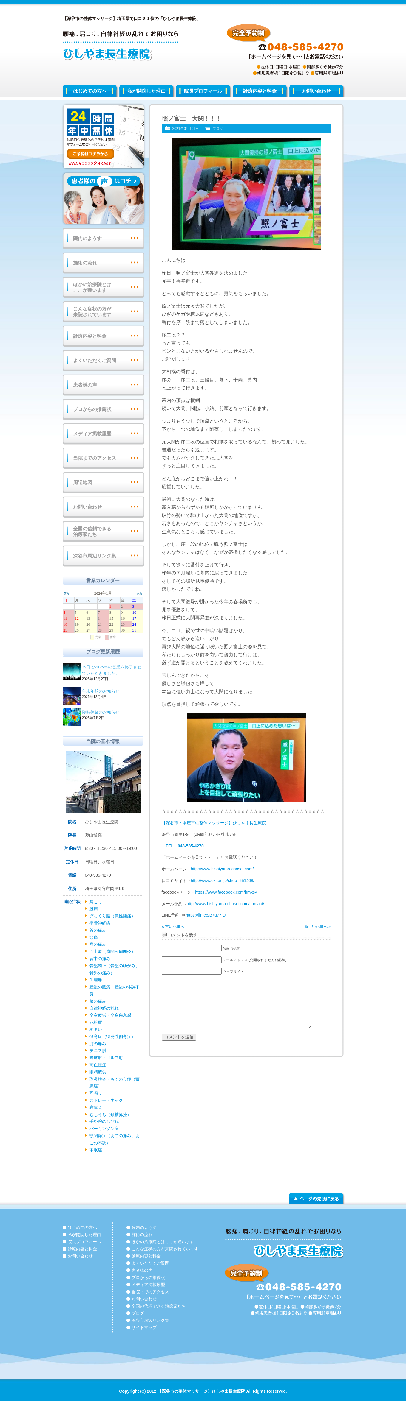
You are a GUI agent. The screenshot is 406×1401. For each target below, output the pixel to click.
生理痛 (95, 979)
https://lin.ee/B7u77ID (206, 915)
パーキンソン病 (104, 1128)
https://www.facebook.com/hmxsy (226, 892)
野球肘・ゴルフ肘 (106, 1057)
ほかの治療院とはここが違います (92, 287)
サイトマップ (144, 1327)
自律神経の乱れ (104, 1008)
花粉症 (95, 1022)
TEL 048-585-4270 (185, 846)
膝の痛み (97, 1001)
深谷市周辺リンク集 (94, 555)
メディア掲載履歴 (92, 433)
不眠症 (95, 1150)
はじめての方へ (89, 90)
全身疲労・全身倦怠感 (110, 1015)
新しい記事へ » (317, 926)
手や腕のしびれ (104, 1121)
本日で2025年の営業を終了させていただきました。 (112, 671)
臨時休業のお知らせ (112, 713)
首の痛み (97, 930)
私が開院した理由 (146, 90)
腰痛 (93, 908)
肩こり (95, 902)
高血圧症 (97, 1064)
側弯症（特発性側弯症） (112, 1036)
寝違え (95, 1107)
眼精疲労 (97, 1072)
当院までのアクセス (94, 458)
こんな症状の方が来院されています (92, 311)
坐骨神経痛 (99, 923)
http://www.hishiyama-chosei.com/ (222, 869)
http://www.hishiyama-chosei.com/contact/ (225, 903)
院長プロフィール (203, 90)
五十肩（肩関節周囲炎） (112, 951)
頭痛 (93, 937)
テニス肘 (97, 1050)
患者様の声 (85, 384)
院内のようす (87, 238)
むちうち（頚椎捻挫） (110, 1114)
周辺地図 (82, 482)
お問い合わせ (316, 90)
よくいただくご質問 (94, 360)
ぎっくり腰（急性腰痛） (112, 916)
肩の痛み (97, 944)
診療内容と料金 (260, 90)
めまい (95, 1029)
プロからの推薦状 (92, 409)
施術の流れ (85, 262)
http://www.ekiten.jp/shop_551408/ (222, 880)
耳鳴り (95, 1093)
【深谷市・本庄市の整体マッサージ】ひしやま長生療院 (214, 822)
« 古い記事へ (173, 926)
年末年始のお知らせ (112, 691)
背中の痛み (99, 958)
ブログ (217, 129)
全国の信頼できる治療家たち (92, 531)
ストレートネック (106, 1100)
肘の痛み (97, 1043)
